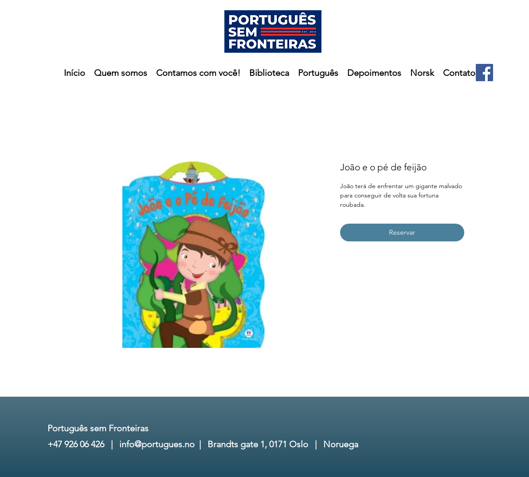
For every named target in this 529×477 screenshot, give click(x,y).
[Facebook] (484, 72)
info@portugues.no (157, 444)
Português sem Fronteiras (98, 428)
